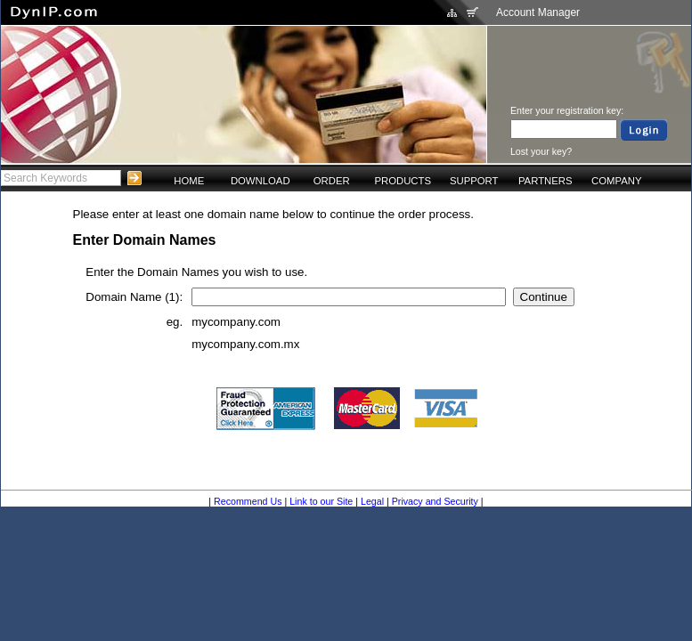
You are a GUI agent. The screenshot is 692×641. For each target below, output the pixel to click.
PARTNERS (545, 180)
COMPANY (616, 180)
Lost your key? (541, 151)
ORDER (331, 180)
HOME (189, 180)
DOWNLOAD (260, 180)
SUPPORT (474, 180)
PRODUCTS (402, 180)
